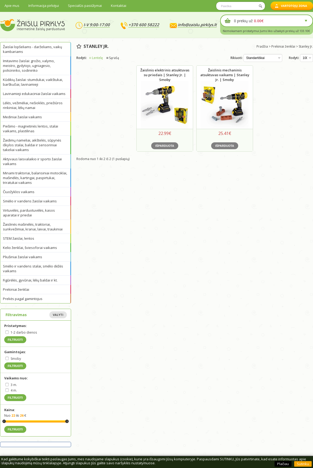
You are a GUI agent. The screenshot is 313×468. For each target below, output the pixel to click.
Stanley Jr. (306, 46)
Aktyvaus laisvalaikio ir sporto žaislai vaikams (32, 161)
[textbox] (240, 6)
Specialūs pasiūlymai (85, 5)
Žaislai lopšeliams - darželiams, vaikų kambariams (32, 49)
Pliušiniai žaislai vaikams (22, 257)
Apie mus (12, 5)
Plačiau (283, 463)
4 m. (14, 390)
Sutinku (303, 463)
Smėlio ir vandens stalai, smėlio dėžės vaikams (33, 268)
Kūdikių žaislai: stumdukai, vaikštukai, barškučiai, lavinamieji (33, 82)
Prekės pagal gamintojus (22, 298)
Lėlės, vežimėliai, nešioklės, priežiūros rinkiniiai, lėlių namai (33, 105)
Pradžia (262, 46)
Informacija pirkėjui (43, 5)
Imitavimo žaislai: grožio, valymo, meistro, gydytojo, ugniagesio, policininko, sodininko (29, 65)
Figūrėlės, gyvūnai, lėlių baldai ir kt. (30, 280)
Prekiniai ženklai (16, 289)
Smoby (16, 358)
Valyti (58, 315)
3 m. (14, 385)
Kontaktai (118, 5)
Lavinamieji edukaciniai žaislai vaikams (34, 93)
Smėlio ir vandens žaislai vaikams (30, 201)
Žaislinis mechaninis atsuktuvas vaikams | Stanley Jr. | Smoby (224, 75)
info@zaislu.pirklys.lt (197, 24)
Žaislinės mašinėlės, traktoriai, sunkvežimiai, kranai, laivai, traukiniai (33, 226)
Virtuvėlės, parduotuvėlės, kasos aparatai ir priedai (29, 212)
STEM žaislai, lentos (18, 238)
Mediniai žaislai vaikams (22, 117)
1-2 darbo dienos (24, 332)
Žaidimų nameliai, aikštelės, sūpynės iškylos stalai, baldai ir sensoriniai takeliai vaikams (32, 145)
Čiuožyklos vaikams (18, 191)
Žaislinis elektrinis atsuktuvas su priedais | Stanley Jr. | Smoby (164, 75)
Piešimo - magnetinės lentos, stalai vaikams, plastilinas (30, 128)
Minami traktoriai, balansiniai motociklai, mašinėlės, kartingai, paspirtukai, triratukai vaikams (35, 178)
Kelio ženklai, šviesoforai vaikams (30, 247)
